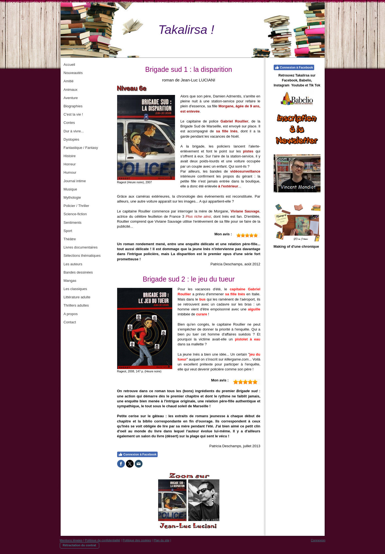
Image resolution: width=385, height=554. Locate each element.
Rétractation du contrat (79, 545)
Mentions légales (71, 540)
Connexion (318, 540)
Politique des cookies (137, 540)
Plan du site (161, 540)
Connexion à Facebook (137, 454)
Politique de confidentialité (102, 540)
